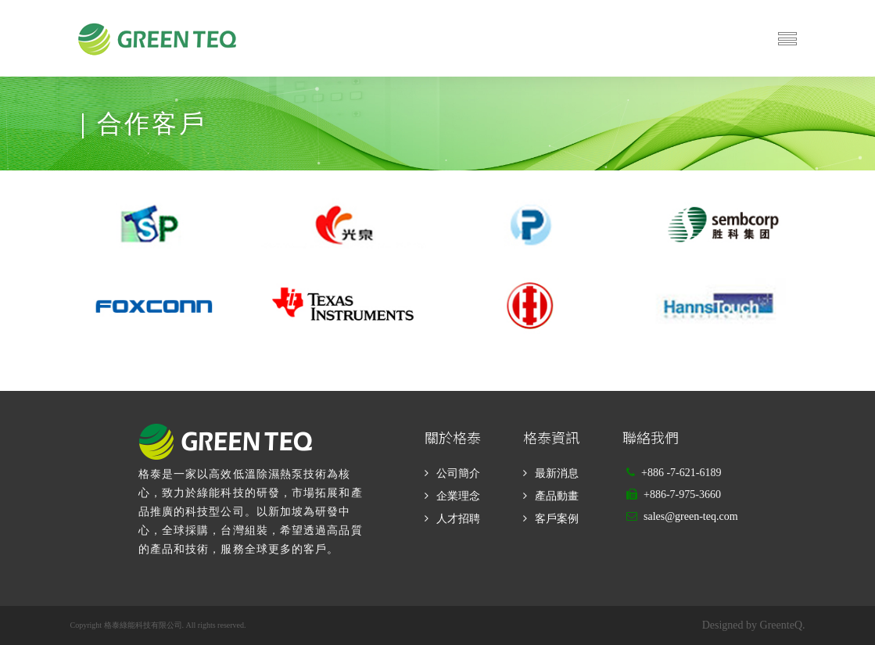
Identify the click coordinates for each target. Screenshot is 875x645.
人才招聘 (458, 519)
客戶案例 (557, 519)
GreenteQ (781, 625)
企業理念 (458, 496)
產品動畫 (557, 496)
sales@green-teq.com (691, 516)
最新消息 (557, 473)
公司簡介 (458, 473)
